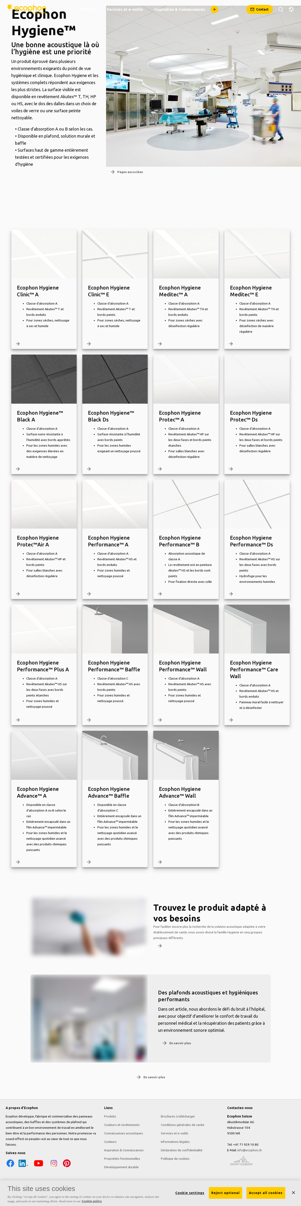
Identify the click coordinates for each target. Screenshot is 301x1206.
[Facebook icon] (10, 1167)
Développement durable (121, 1167)
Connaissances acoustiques (123, 1133)
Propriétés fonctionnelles (122, 1158)
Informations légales (175, 1142)
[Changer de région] (291, 9)
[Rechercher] (280, 9)
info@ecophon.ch (249, 1150)
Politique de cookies (175, 1158)
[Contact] (259, 9)
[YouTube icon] (39, 1167)
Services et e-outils (174, 1133)
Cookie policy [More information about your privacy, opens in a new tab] (92, 1201)
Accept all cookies (266, 1193)
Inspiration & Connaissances (124, 1150)
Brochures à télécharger (178, 1116)
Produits (110, 1116)
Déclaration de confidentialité (181, 1150)
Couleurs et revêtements (122, 1125)
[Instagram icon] (54, 1167)
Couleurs (110, 1142)
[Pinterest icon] (66, 1167)
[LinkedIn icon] (23, 1167)
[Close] (293, 1192)
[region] (150, 1193)
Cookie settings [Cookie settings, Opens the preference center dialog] (189, 1193)
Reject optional (225, 1193)
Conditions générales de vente (182, 1125)
